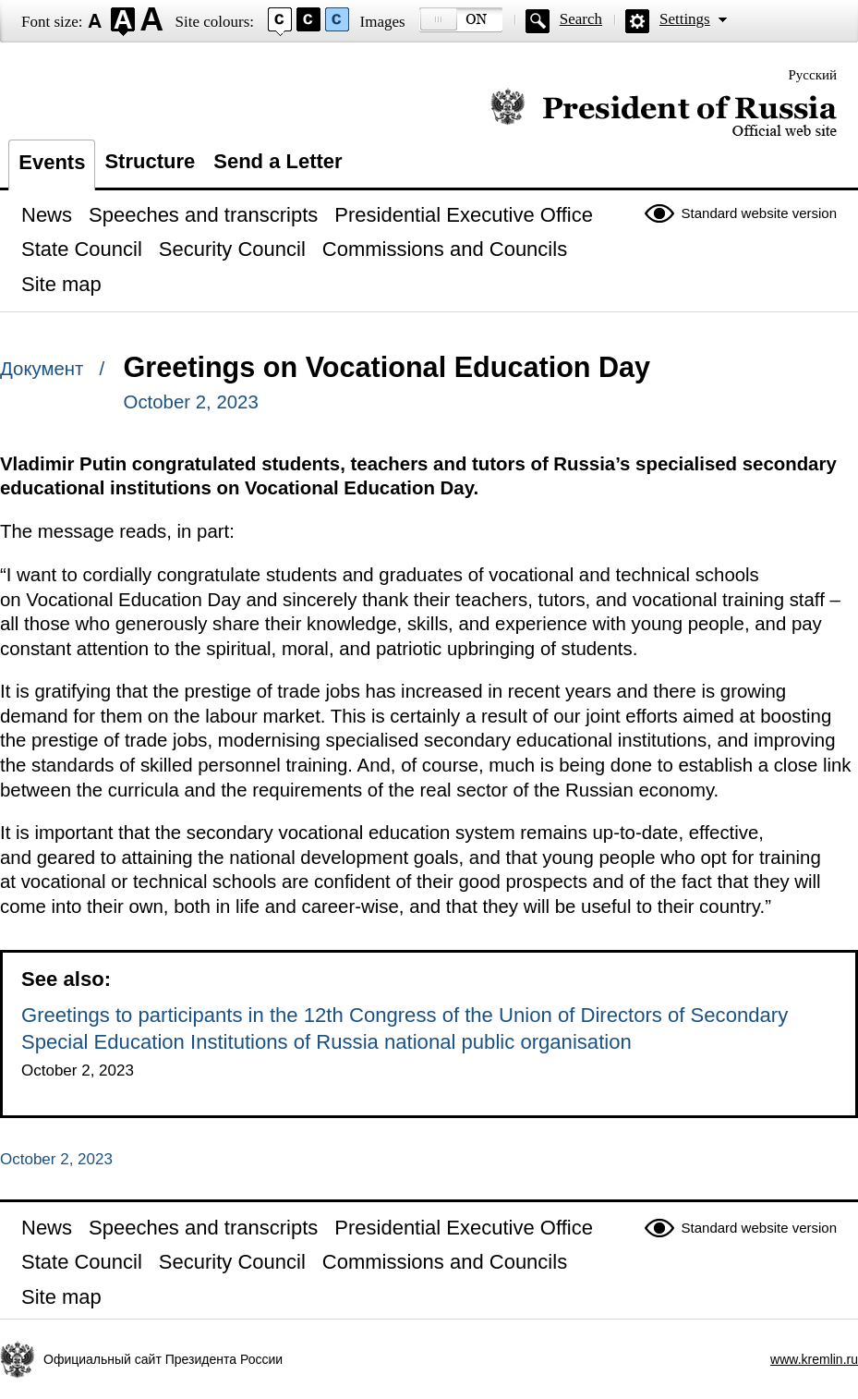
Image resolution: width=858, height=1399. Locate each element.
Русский (813, 74)
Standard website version (759, 213)
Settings (684, 19)
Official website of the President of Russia (663, 113)
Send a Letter (277, 161)
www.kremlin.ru (814, 1359)
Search (581, 19)
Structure (149, 161)
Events (51, 162)
